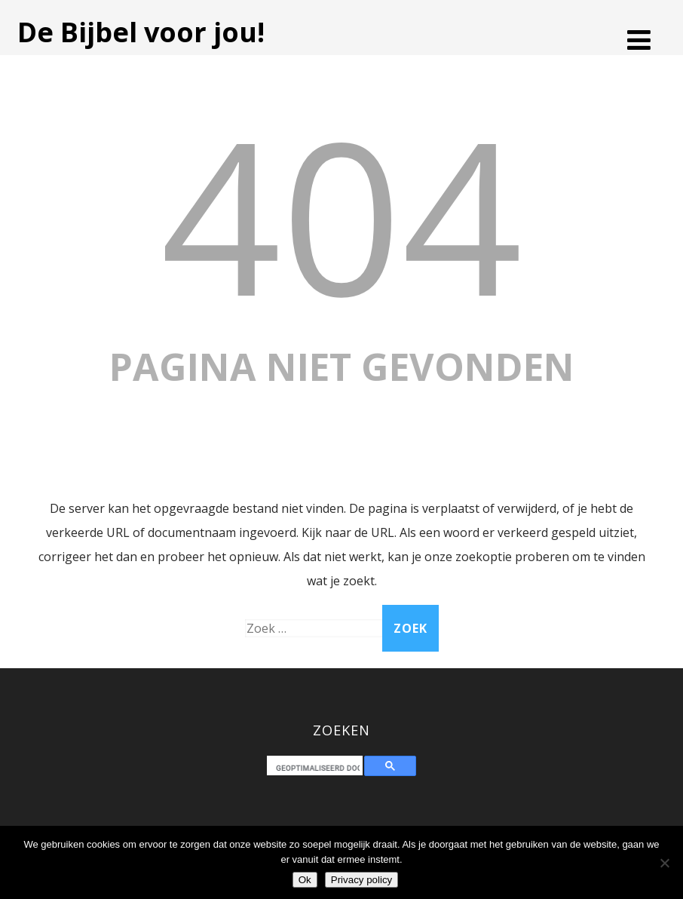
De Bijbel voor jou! (141, 32)
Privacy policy (361, 879)
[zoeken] (317, 768)
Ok (305, 879)
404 (341, 213)
